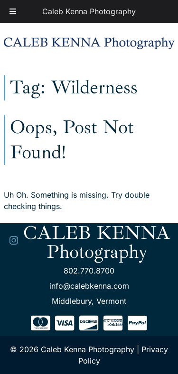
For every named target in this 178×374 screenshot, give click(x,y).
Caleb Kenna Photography (89, 11)
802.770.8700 (89, 270)
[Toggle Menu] (13, 11)
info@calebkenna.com (89, 286)
